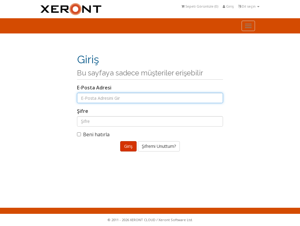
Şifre (82, 111)
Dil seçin (249, 6)
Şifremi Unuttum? (159, 146)
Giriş (228, 6)
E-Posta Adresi (94, 87)
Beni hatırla (93, 134)
